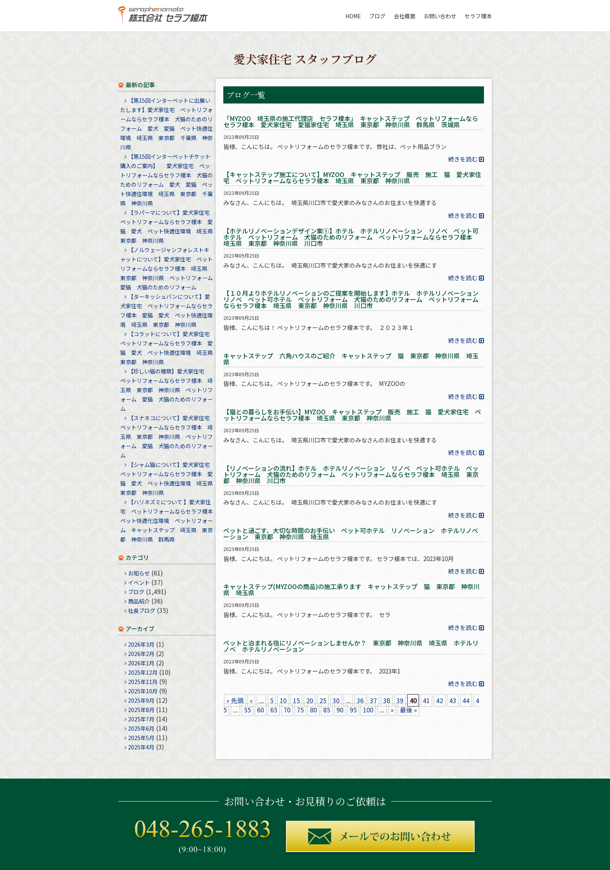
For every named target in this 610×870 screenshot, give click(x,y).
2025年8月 (141, 710)
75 (300, 709)
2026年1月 (141, 663)
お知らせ (139, 573)
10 (283, 700)
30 (336, 700)
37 (373, 700)
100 (368, 709)
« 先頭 (235, 700)
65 (273, 709)
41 (426, 700)
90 (340, 709)
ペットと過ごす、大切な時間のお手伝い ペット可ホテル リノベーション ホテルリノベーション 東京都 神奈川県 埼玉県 (350, 534)
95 (353, 709)
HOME (353, 16)
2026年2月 (141, 654)
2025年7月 (141, 719)
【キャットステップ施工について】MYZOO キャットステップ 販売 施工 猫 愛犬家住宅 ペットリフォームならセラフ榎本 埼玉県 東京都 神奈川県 (352, 178)
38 (386, 700)
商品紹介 (139, 601)
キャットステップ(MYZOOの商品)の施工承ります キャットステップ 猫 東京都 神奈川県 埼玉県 (351, 590)
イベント (139, 582)
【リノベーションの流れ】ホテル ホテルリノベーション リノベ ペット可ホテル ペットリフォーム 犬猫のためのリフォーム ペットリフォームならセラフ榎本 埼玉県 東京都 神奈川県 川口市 (351, 475)
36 (360, 700)
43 (452, 700)
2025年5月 (141, 738)
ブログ (377, 16)
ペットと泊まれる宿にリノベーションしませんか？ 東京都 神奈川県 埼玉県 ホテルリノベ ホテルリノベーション (351, 647)
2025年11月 (143, 682)
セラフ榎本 (478, 16)
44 (466, 700)
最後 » (408, 709)
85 (326, 709)
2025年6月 (141, 728)
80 (313, 709)
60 (260, 709)
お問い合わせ (440, 16)
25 (322, 700)
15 (296, 700)
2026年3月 (141, 644)
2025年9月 (141, 700)
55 (247, 709)
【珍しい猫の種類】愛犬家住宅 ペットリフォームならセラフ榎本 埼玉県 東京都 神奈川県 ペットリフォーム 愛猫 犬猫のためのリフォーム (166, 389)
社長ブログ (141, 610)
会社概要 (404, 16)
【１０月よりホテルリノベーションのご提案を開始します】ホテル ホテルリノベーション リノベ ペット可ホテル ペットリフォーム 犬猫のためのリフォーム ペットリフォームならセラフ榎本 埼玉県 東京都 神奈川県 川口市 (353, 300)
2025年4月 (141, 747)
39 (399, 700)
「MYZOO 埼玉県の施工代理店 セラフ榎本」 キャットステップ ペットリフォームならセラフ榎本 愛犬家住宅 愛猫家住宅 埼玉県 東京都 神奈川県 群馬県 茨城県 (350, 122)
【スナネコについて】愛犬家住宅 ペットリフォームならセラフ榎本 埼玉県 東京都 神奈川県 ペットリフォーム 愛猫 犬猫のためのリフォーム (167, 436)
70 (287, 709)
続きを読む (462, 159)
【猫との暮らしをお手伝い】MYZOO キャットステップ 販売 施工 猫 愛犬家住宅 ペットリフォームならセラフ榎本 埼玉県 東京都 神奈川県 (352, 416)
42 (439, 700)
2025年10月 (143, 691)
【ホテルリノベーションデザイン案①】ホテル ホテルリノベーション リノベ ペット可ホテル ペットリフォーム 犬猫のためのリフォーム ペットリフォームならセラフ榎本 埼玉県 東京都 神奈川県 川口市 (351, 238)
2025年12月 (143, 672)
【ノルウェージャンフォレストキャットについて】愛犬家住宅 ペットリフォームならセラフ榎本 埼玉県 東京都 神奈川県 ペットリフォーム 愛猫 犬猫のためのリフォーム (169, 268)
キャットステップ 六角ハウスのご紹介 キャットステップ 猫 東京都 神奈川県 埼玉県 (351, 360)
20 (309, 700)
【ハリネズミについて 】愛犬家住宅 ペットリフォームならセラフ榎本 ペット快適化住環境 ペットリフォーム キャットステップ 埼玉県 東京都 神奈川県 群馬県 (169, 520)
